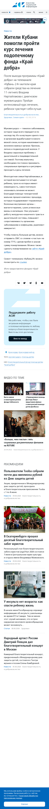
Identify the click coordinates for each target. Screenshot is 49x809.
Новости (8, 31)
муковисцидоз (14, 357)
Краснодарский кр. (27, 352)
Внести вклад (20, 338)
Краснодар (13, 352)
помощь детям (28, 357)
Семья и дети (18, 117)
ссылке (23, 262)
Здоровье (8, 117)
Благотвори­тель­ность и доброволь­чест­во (21, 115)
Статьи (7, 628)
